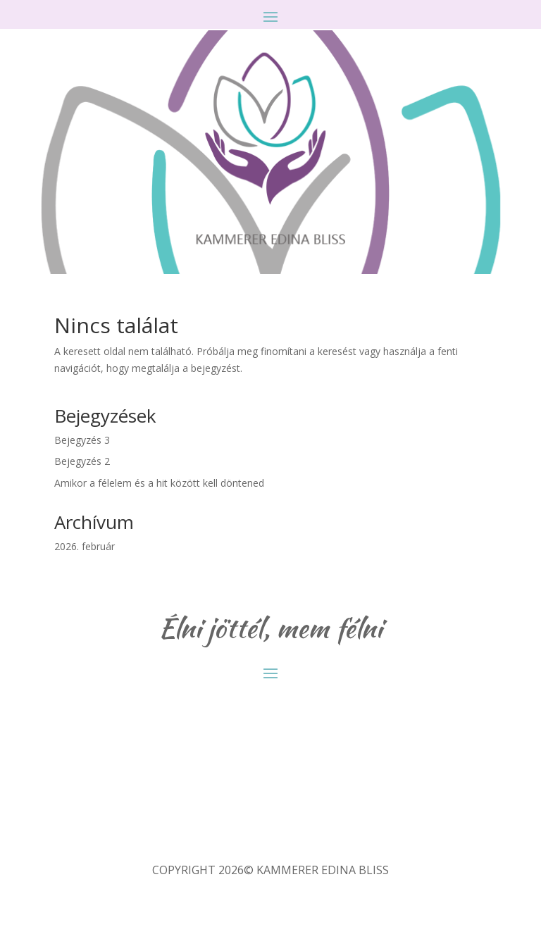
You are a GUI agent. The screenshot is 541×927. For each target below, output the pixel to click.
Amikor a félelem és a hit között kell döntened (159, 483)
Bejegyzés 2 (82, 461)
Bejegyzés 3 (82, 440)
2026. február (84, 546)
